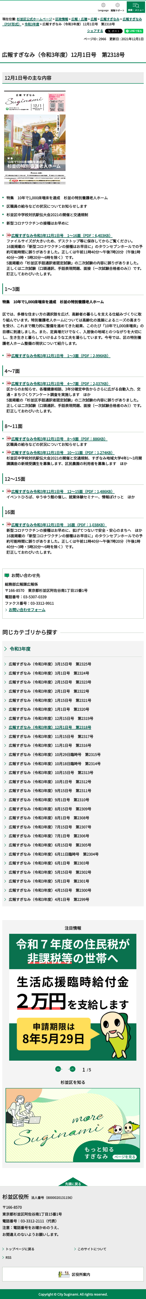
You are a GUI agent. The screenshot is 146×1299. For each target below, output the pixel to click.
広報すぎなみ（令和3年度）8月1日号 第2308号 (49, 817)
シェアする (95, 30)
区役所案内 (81, 1274)
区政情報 (61, 19)
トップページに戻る (20, 1249)
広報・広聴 (79, 19)
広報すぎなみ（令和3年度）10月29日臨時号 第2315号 (55, 754)
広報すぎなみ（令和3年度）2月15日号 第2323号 (50, 682)
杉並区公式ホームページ (34, 19)
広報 (94, 19)
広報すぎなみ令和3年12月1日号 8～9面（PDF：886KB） (59, 439)
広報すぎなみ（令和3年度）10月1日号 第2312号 (50, 781)
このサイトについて (91, 1249)
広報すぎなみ (109, 19)
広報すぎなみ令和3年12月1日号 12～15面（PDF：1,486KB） (63, 491)
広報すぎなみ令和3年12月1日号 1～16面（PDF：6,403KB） (62, 235)
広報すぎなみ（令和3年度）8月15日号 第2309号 (50, 809)
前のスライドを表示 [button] (58, 1069)
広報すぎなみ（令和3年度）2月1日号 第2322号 (49, 691)
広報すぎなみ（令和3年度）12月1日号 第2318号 (50, 727)
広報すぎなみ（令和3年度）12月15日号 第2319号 (51, 718)
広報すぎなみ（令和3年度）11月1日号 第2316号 (50, 745)
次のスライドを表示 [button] (72, 1069)
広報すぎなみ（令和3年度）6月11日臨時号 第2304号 (54, 854)
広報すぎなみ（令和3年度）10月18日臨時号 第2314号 (55, 763)
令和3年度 (32, 24)
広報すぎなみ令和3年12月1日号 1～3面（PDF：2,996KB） (60, 355)
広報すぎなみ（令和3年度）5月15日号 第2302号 (50, 872)
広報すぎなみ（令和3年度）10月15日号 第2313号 (51, 772)
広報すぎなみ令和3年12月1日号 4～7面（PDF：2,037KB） (60, 383)
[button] (103, 7)
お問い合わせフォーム (27, 609)
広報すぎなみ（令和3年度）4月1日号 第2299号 (49, 899)
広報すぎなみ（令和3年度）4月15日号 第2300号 (50, 890)
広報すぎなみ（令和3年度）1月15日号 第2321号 (50, 700)
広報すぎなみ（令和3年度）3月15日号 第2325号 (50, 664)
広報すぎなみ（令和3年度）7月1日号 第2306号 (49, 835)
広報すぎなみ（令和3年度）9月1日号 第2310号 (49, 799)
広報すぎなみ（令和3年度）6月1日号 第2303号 (49, 863)
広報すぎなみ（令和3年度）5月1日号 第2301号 (49, 881)
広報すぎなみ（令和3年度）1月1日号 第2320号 (50, 709)
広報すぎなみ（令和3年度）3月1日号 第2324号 (49, 673)
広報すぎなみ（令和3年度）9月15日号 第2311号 (50, 790)
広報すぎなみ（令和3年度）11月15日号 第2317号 (51, 736)
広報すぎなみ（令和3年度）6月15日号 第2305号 (50, 845)
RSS (8, 1257)
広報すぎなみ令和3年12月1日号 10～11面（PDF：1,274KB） (63, 452)
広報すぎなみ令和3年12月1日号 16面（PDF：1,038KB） (59, 524)
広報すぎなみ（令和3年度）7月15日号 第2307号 (50, 827)
